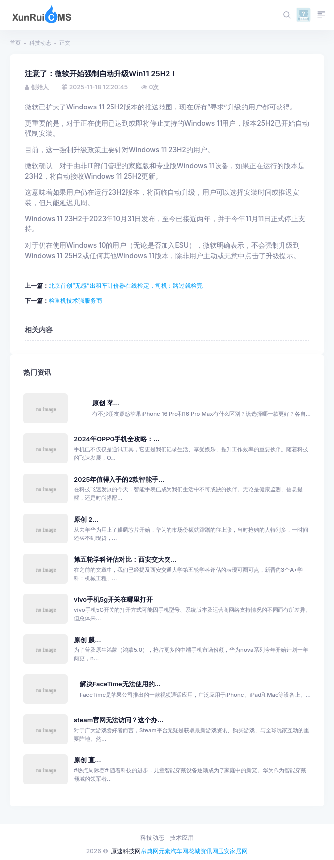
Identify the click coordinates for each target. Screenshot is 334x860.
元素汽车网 (173, 851)
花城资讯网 (203, 851)
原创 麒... (87, 640)
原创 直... (87, 760)
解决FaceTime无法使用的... (120, 684)
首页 (15, 42)
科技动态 (40, 42)
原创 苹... (105, 403)
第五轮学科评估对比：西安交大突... (125, 559)
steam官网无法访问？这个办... (119, 720)
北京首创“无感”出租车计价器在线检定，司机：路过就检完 (126, 285)
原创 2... (86, 519)
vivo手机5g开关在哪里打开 (113, 599)
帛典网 (150, 851)
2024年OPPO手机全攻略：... (117, 439)
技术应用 (182, 837)
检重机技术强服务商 (75, 300)
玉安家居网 (233, 851)
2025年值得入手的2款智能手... (119, 479)
